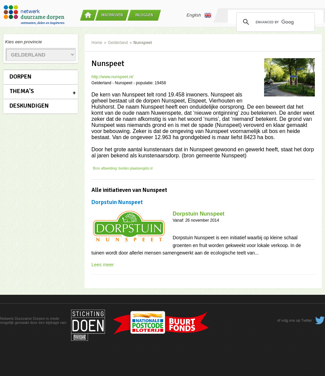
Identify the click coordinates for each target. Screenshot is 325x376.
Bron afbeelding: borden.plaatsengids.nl (122, 168)
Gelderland (118, 42)
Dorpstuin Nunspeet (198, 214)
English (199, 15)
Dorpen (20, 76)
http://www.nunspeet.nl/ (112, 76)
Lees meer (102, 264)
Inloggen (144, 15)
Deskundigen (29, 105)
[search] (275, 22)
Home (96, 42)
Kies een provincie (23, 41)
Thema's (21, 91)
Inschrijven (112, 15)
